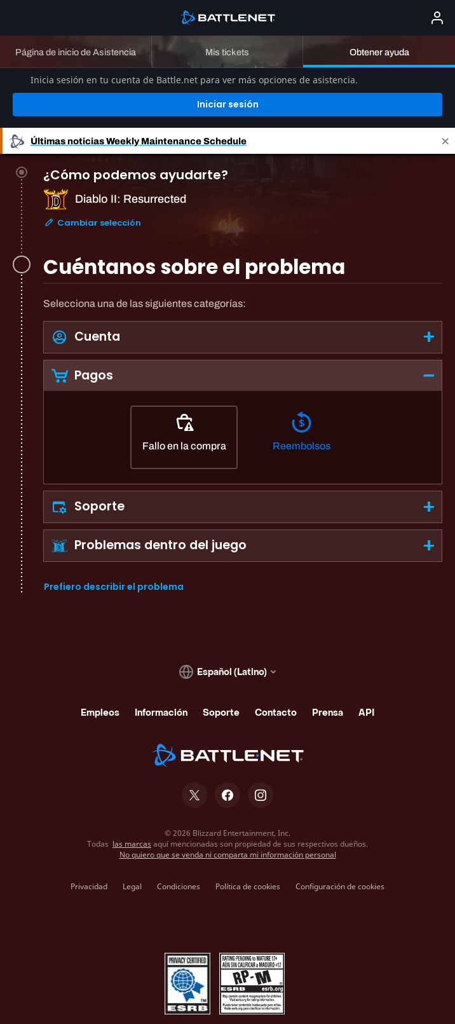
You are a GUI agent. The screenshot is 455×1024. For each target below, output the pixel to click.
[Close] (445, 96)
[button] (243, 292)
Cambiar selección (92, 182)
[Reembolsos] (301, 392)
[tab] (242, 173)
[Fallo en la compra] (184, 392)
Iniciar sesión (228, 59)
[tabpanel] (242, 400)
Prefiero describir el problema (114, 542)
